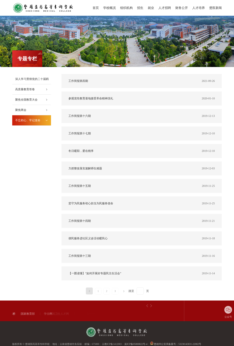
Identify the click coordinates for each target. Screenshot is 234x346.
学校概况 (109, 8)
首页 (96, 8)
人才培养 (198, 8)
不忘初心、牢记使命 (27, 120)
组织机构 (126, 8)
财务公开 (181, 8)
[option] (24, 313)
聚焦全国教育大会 (26, 99)
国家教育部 (19, 313)
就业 (151, 8)
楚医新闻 (215, 8)
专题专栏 (27, 58)
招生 (140, 8)
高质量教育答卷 (25, 89)
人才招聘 (164, 8)
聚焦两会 (20, 109)
